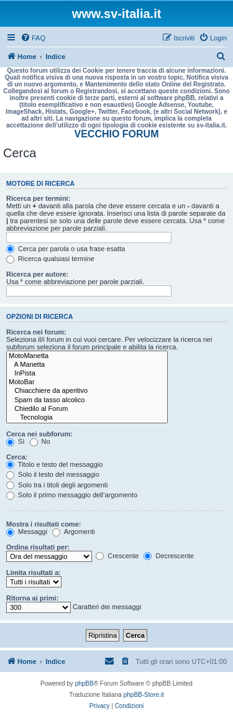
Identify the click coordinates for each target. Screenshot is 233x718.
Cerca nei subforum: (39, 434)
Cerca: (16, 457)
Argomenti (73, 531)
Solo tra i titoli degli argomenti (56, 485)
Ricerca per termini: (38, 198)
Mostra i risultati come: (43, 524)
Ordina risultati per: (38, 547)
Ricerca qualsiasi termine (50, 258)
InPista (87, 373)
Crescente (117, 555)
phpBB (84, 683)
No (40, 441)
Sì (15, 441)
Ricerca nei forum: (36, 332)
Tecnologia (87, 417)
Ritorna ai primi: (32, 598)
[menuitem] (33, 37)
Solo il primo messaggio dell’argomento (71, 495)
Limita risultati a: (33, 572)
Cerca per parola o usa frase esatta (65, 248)
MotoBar (87, 382)
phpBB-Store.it (144, 694)
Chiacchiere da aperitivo (87, 391)
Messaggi (26, 531)
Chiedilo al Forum (87, 409)
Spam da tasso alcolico (87, 400)
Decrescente (169, 555)
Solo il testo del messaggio (52, 474)
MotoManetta (87, 356)
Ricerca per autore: (37, 274)
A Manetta (87, 365)
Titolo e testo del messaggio (54, 464)
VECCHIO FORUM (117, 134)
